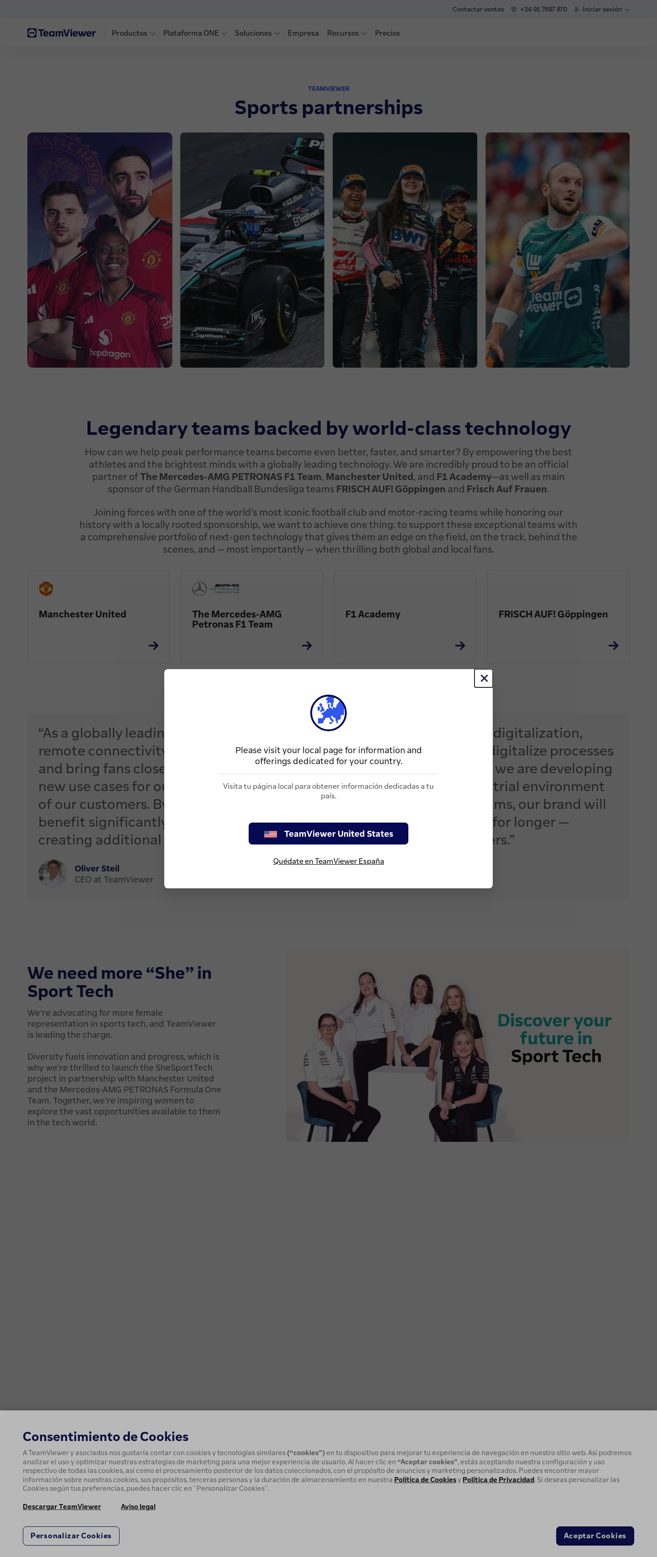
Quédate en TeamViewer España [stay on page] (328, 861)
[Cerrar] (483, 678)
